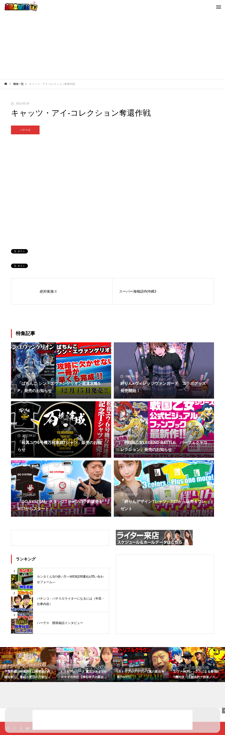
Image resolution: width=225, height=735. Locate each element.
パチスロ (25, 129)
